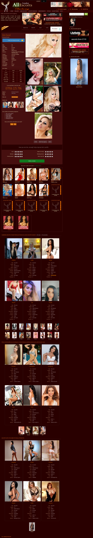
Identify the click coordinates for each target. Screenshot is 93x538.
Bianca (28, 338)
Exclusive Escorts (5, 36)
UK (44, 1)
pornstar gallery (9, 113)
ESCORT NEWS (55, 11)
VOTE (45, 28)
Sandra (49, 330)
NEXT (39, 28)
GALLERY (17, 11)
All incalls (39, 234)
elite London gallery (9, 112)
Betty (57, 338)
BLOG (61, 11)
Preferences (80, 16)
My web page (14, 95)
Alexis (42, 338)
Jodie (21, 330)
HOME (11, 11)
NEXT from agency (43, 141)
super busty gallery (9, 116)
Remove (72, 26)
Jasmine (35, 330)
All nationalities (45, 234)
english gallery (8, 115)
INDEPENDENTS (42, 11)
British (13, 56)
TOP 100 (48, 11)
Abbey (35, 338)
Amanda (7, 330)
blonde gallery (8, 114)
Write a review (31, 160)
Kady (14, 330)
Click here (13, 92)
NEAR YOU (23, 28)
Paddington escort (9, 117)
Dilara (57, 330)
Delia (21, 338)
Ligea (42, 330)
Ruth (28, 330)
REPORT (31, 28)
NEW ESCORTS (23, 11)
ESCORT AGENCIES (33, 11)
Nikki (14, 338)
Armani (49, 338)
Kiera (7, 338)
